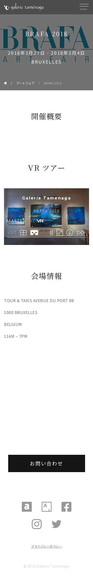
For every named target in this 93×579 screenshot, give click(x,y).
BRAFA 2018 (53, 83)
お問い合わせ (46, 463)
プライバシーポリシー (46, 546)
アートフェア (25, 83)
